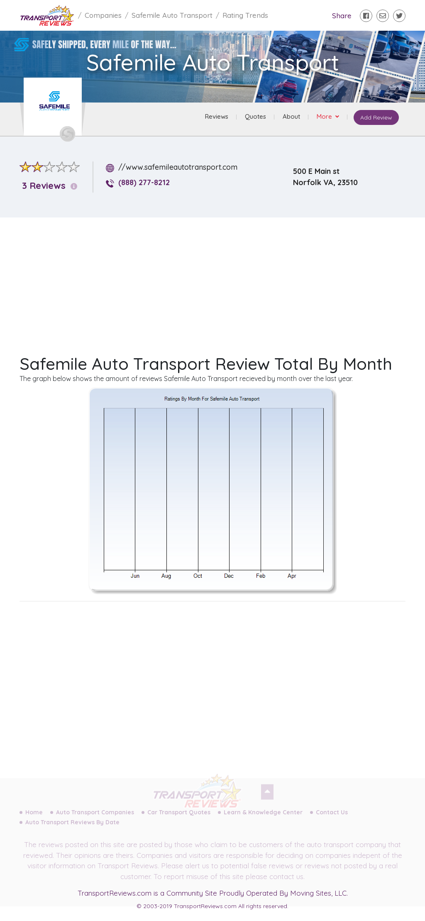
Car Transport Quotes (178, 817)
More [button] (325, 116)
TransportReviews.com (114, 893)
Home (34, 817)
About (291, 116)
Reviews (216, 116)
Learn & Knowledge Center (263, 817)
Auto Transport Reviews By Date (72, 827)
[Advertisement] (219, 282)
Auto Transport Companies (95, 817)
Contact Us (332, 817)
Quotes (255, 116)
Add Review (376, 117)
